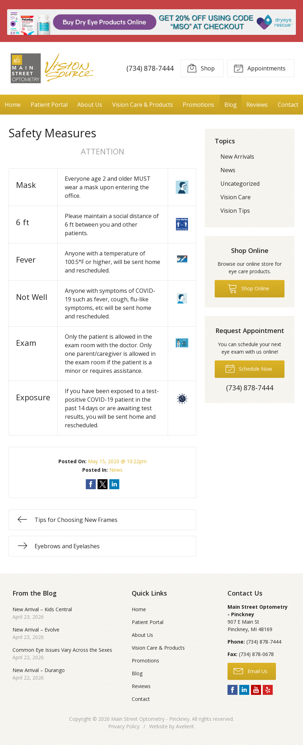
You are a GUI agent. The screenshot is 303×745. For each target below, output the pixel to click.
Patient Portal (49, 105)
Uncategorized (240, 183)
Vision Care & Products (142, 105)
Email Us (250, 671)
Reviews (257, 105)
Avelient (185, 726)
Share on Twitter (103, 484)
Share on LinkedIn (114, 484)
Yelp (268, 690)
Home (13, 105)
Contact (288, 105)
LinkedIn (244, 690)
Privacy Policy (124, 726)
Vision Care (235, 197)
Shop (201, 68)
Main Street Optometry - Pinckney (150, 718)
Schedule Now (248, 368)
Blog (230, 105)
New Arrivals (237, 156)
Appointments (260, 68)
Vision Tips (235, 211)
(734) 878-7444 (150, 68)
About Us (89, 105)
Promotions (198, 105)
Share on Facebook (91, 484)
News (115, 469)
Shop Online (248, 288)
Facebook (232, 690)
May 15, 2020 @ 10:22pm (117, 461)
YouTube (256, 690)
